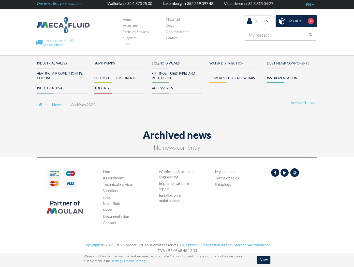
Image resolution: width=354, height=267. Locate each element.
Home (127, 19)
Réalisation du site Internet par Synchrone (236, 244)
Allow (264, 260)
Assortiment (132, 26)
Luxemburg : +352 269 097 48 (188, 3)
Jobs (126, 44)
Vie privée (190, 244)
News (170, 26)
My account (225, 171)
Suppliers (129, 38)
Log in (258, 21)
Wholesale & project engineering (176, 174)
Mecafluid (173, 19)
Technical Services (136, 32)
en (310, 4)
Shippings (223, 184)
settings (117, 261)
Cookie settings (135, 261)
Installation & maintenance (170, 198)
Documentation (177, 32)
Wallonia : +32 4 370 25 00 (129, 3)
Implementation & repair (174, 186)
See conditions (53, 45)
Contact (171, 38)
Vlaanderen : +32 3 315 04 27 (248, 3)
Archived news (303, 102)
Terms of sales (227, 177)
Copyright (92, 244)
